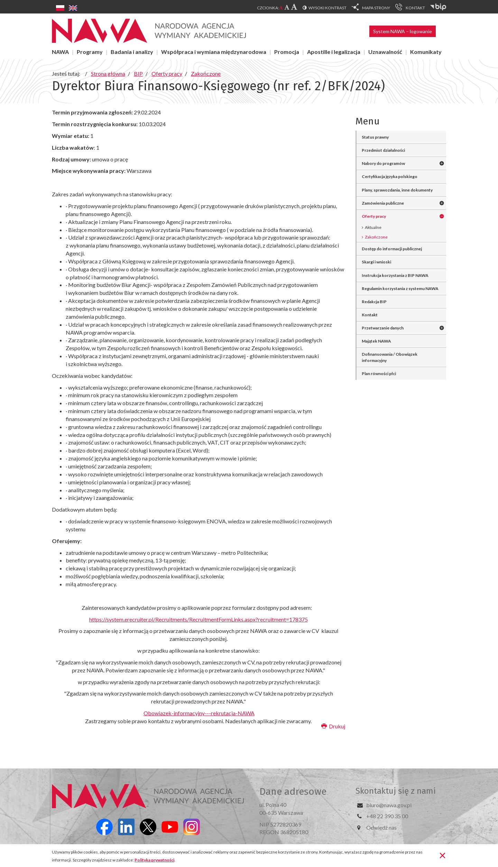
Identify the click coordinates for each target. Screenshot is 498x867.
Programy (90, 51)
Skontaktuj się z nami (396, 791)
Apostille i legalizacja (333, 51)
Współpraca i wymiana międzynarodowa (213, 51)
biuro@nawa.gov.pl (389, 805)
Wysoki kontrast (327, 7)
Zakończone (376, 237)
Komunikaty (426, 51)
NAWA (60, 51)
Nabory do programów (383, 163)
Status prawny (375, 137)
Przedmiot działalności (383, 150)
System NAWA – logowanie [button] (402, 31)
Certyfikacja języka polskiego (389, 176)
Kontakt (370, 314)
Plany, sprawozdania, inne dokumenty (397, 190)
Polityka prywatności (154, 860)
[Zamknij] (442, 855)
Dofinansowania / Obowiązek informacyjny (389, 357)
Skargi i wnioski (376, 261)
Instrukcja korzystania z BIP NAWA (395, 275)
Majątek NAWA (376, 341)
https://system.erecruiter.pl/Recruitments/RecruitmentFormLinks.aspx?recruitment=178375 (198, 619)
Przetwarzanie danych (383, 327)
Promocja (286, 51)
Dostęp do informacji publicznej (392, 248)
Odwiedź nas (381, 827)
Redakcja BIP (374, 301)
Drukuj (333, 726)
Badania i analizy (132, 51)
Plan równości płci (379, 373)
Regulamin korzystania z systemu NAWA (400, 288)
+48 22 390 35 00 (387, 816)
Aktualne (373, 227)
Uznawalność (385, 51)
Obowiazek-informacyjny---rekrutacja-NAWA (199, 713)
